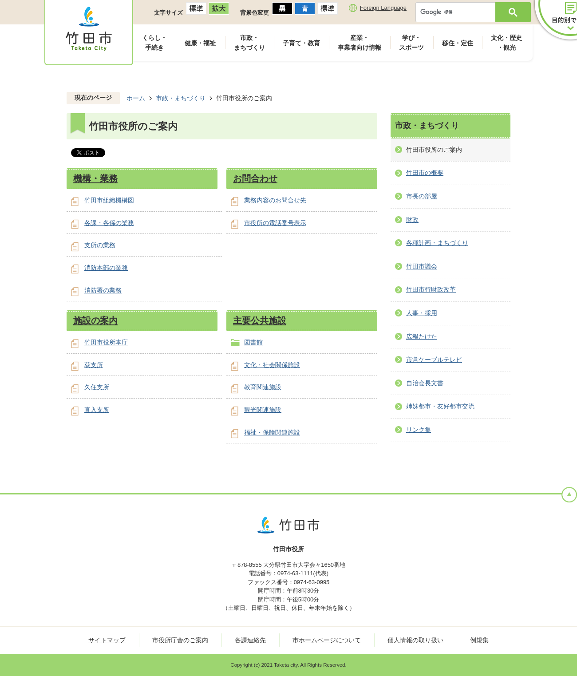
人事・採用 (421, 312)
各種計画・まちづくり (437, 242)
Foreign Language (383, 7)
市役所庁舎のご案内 (180, 640)
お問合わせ (255, 178)
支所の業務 (99, 245)
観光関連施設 (262, 409)
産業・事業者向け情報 (359, 42)
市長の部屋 (421, 196)
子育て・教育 (301, 43)
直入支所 (96, 409)
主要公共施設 (259, 320)
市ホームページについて (326, 640)
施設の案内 (95, 320)
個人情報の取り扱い (415, 640)
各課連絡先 (250, 640)
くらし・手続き (154, 42)
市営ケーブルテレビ (434, 359)
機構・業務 (95, 178)
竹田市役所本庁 (106, 342)
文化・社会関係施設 (272, 364)
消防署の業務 (103, 290)
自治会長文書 (424, 383)
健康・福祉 (200, 43)
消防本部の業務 (106, 267)
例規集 (479, 640)
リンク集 (418, 429)
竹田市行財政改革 (431, 289)
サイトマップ (107, 640)
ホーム (135, 98)
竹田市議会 (421, 266)
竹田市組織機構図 (109, 200)
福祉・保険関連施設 (272, 432)
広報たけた (421, 336)
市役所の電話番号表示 (275, 222)
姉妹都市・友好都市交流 (440, 406)
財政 (412, 219)
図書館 (253, 342)
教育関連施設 (262, 387)
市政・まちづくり (249, 42)
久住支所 (96, 387)
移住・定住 (457, 43)
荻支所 (93, 364)
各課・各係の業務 (109, 222)
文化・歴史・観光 (506, 42)
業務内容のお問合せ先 (275, 200)
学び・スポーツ (411, 42)
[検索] (457, 12)
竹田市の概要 (424, 172)
